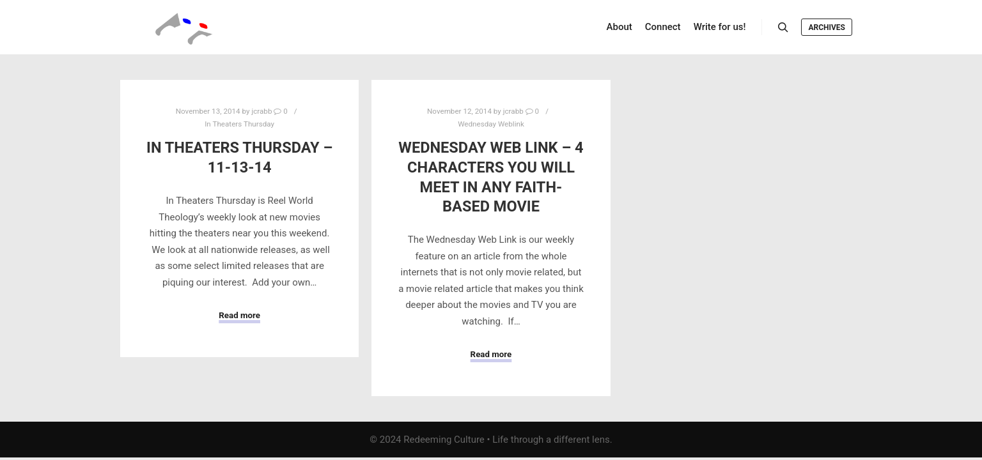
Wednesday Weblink (491, 123)
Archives (826, 27)
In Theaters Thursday (239, 123)
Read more (239, 315)
